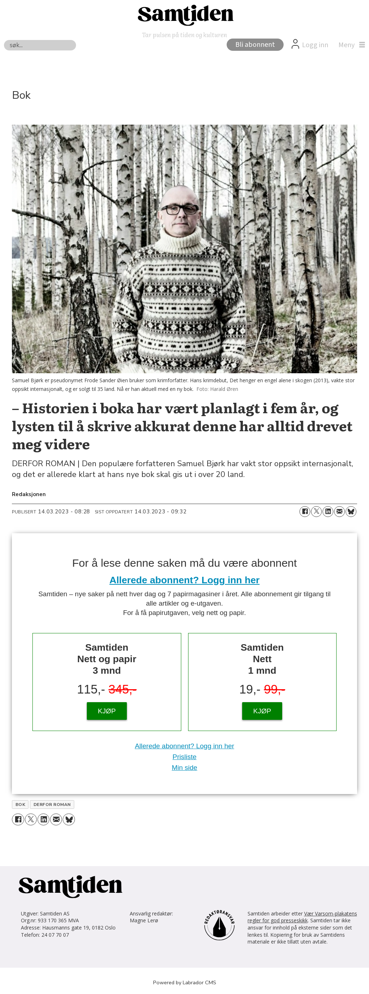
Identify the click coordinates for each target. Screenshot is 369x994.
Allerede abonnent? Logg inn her (185, 580)
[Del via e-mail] (339, 511)
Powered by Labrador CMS (184, 982)
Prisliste (185, 757)
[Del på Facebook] (304, 511)
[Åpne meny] (350, 45)
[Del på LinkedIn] (328, 511)
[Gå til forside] (184, 15)
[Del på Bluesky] (351, 511)
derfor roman (52, 804)
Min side (184, 767)
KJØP (107, 711)
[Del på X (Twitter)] (316, 511)
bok (20, 804)
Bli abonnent (255, 45)
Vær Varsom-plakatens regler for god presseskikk (302, 917)
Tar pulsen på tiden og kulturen (184, 34)
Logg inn (315, 45)
